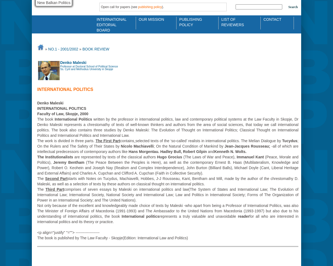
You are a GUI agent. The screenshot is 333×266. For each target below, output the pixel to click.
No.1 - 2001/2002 (63, 49)
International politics (65, 89)
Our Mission (151, 19)
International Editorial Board (110, 21)
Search (293, 7)
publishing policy (150, 7)
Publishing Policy (190, 21)
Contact (272, 19)
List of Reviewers (232, 21)
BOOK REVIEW (95, 49)
